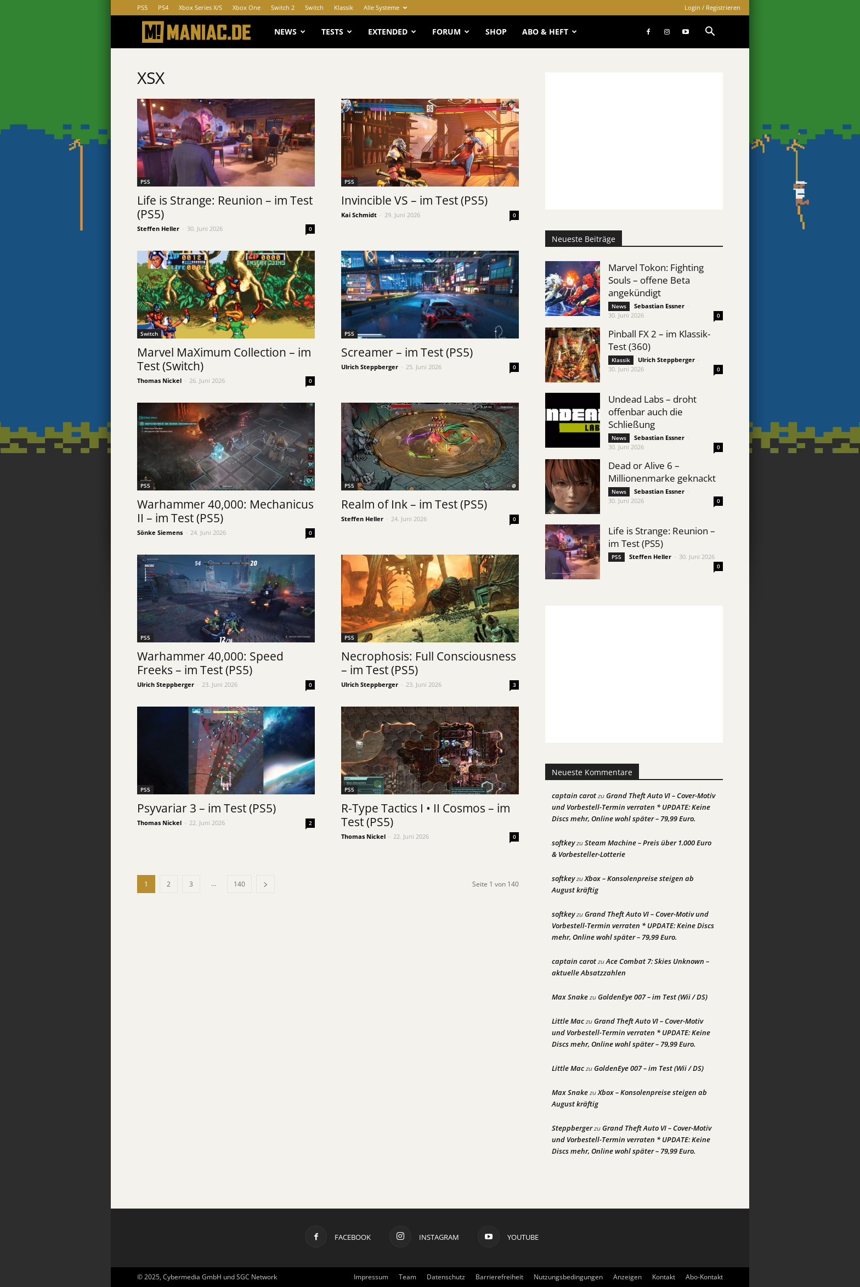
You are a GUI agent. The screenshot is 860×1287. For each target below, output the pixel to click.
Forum (450, 31)
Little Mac (568, 1021)
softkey (563, 843)
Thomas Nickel (159, 380)
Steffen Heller (158, 228)
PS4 (163, 7)
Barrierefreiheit (499, 1277)
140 (239, 884)
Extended (392, 31)
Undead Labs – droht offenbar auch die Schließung (652, 412)
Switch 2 (283, 7)
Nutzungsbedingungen (568, 1277)
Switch (314, 7)
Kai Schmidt (359, 215)
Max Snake (570, 997)
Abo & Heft (549, 31)
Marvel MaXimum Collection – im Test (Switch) (224, 359)
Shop (496, 31)
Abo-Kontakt (704, 1277)
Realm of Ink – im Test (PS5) (414, 504)
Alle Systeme (385, 7)
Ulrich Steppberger (369, 367)
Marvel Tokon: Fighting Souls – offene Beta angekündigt (656, 280)
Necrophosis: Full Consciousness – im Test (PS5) (428, 663)
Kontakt (663, 1277)
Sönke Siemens (160, 532)
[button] (710, 32)
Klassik (343, 7)
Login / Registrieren (712, 7)
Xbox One (247, 7)
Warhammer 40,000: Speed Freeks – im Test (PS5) (210, 663)
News (289, 31)
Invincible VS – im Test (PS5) (414, 200)
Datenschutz (446, 1277)
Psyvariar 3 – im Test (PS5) (206, 808)
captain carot (574, 795)
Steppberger (572, 1128)
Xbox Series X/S (200, 7)
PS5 (142, 7)
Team (407, 1277)
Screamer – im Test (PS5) (407, 352)
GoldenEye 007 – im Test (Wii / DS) (653, 997)
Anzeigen (627, 1277)
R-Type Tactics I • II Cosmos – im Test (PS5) (425, 814)
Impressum (371, 1277)
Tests (336, 31)
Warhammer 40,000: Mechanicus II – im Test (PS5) (225, 511)
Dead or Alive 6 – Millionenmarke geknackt (662, 471)
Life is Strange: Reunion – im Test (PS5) (225, 207)
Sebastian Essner (659, 306)
